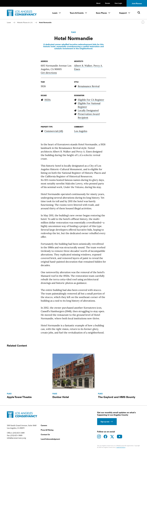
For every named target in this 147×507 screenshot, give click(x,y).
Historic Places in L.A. (25, 22)
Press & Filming (47, 496)
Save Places (101, 13)
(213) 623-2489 (18, 499)
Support (123, 13)
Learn (54, 13)
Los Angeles (80, 197)
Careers (44, 491)
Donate (107, 3)
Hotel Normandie (45, 22)
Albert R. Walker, (83, 131)
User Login (118, 3)
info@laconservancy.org (16, 504)
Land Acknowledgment (50, 505)
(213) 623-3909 (16, 501)
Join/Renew (137, 3)
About (98, 3)
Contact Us (45, 500)
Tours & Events (77, 13)
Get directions (49, 138)
